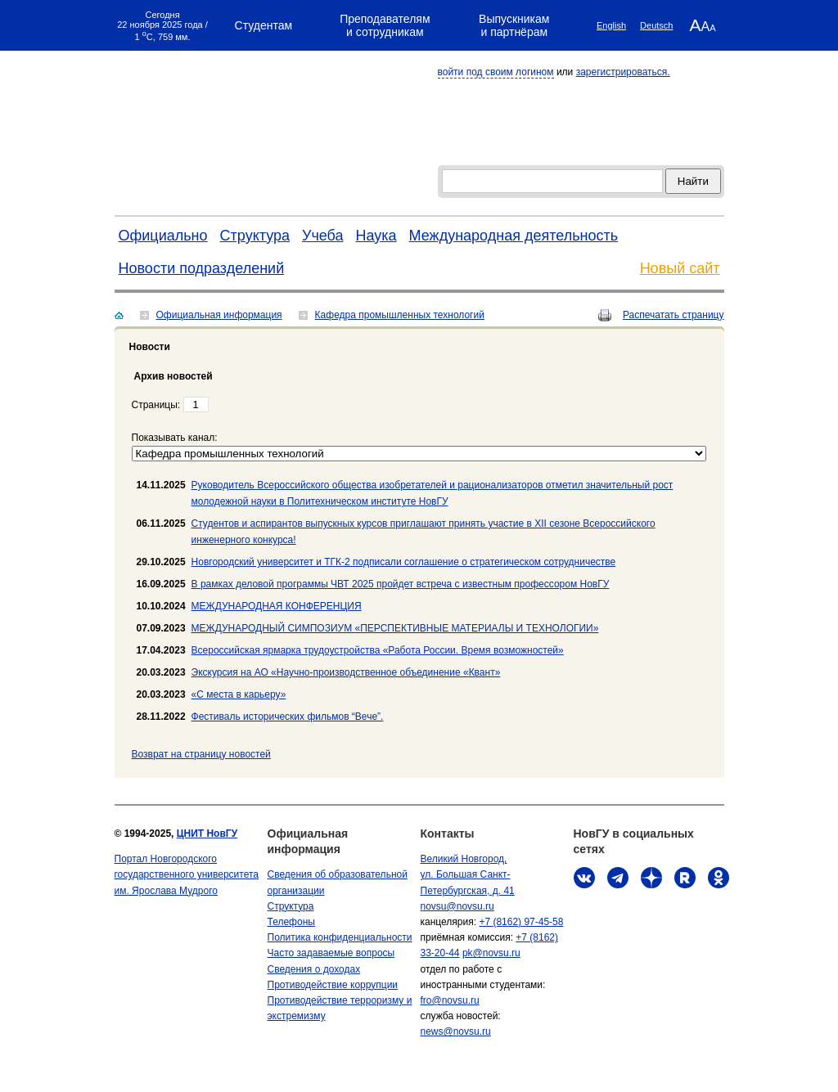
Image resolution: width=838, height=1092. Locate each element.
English (611, 25)
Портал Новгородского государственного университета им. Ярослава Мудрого (187, 874)
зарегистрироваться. (623, 72)
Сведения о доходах (314, 969)
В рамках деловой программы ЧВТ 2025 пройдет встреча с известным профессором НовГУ (400, 584)
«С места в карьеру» (238, 694)
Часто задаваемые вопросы (331, 953)
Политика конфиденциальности (340, 937)
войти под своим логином (496, 72)
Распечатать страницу (673, 315)
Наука (376, 235)
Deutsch (656, 25)
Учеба (323, 235)
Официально (163, 235)
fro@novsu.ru (450, 1000)
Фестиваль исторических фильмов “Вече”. (287, 716)
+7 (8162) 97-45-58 (521, 922)
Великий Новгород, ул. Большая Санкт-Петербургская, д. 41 (468, 874)
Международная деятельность (514, 235)
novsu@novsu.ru (457, 906)
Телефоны (291, 922)
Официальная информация (219, 315)
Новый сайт (680, 268)
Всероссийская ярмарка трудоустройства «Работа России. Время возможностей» (377, 650)
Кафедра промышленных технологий (399, 315)
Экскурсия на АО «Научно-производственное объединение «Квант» (346, 672)
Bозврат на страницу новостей (201, 754)
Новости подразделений (202, 268)
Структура (255, 235)
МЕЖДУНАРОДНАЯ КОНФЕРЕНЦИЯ (276, 606)
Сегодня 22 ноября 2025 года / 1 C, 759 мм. (162, 26)
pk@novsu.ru (491, 953)
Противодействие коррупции (333, 985)
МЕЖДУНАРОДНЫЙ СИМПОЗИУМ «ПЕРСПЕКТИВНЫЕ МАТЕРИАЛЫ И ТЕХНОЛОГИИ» (395, 628)
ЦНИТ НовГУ (207, 833)
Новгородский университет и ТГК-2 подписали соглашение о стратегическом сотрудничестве (403, 562)
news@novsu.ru (456, 1031)
